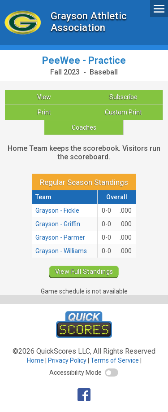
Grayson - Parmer (60, 237)
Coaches (84, 127)
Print (44, 112)
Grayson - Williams (61, 250)
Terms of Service (114, 360)
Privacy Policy (67, 360)
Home (35, 360)
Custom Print (123, 112)
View (44, 97)
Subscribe (123, 97)
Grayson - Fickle (57, 210)
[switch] (111, 372)
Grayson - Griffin (57, 224)
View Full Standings (84, 271)
